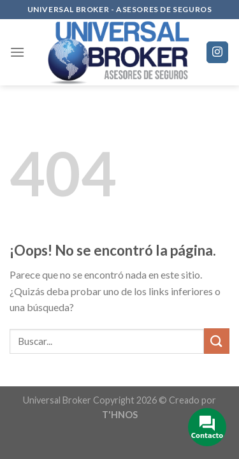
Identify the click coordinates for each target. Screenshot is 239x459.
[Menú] (17, 52)
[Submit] (216, 340)
